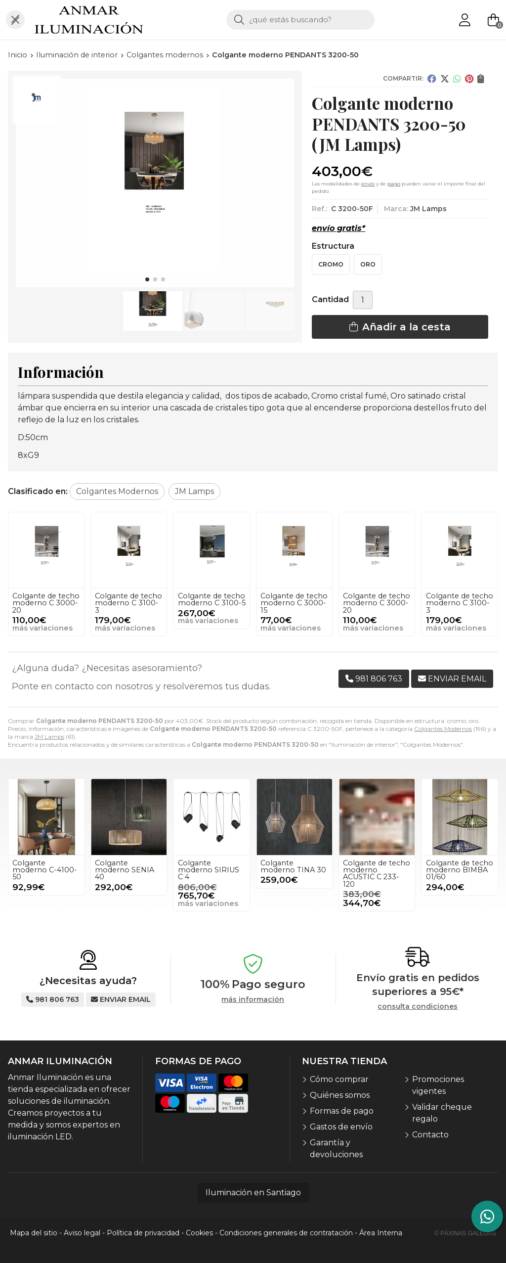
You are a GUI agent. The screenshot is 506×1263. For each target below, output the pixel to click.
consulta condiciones (418, 1006)
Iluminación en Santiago (253, 1192)
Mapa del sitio (33, 1232)
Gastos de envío (341, 1126)
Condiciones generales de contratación (286, 1232)
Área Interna (380, 1232)
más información (252, 999)
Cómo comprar (339, 1079)
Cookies (199, 1232)
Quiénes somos (340, 1095)
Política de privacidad (143, 1232)
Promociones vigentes (438, 1085)
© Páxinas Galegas (465, 1233)
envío (368, 183)
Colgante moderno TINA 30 (293, 866)
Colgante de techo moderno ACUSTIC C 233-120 (376, 873)
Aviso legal (82, 1232)
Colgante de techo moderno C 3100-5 (294, 599)
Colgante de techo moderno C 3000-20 (128, 603)
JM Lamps (49, 736)
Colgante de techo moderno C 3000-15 (46, 603)
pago (393, 183)
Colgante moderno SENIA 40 (124, 870)
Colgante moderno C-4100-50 (44, 870)
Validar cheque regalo (442, 1113)
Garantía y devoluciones (336, 1148)
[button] (147, 279)
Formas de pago (342, 1111)
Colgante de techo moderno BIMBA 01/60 (459, 870)
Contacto (430, 1134)
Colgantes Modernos (443, 728)
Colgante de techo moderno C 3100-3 (211, 603)
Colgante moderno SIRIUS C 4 (208, 870)
